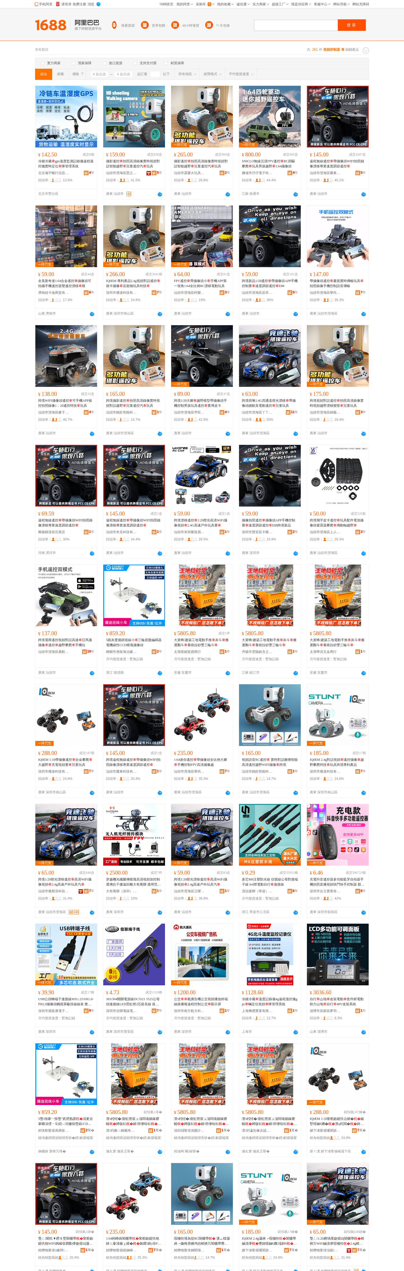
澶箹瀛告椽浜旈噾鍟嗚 (257, 1131)
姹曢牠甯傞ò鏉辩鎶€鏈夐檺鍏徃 (53, 1250)
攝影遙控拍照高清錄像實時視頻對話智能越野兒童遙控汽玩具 (133, 163)
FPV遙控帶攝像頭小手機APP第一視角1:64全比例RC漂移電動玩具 (200, 283)
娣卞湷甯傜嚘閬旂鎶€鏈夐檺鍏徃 (325, 1131)
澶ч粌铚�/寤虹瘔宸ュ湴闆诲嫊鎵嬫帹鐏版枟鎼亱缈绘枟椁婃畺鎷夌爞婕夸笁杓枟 (133, 1121)
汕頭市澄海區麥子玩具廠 (53, 412)
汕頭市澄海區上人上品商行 (325, 532)
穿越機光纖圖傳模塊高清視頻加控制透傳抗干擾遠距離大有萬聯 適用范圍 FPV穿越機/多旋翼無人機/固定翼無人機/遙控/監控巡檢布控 (133, 882)
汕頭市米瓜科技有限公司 (121, 532)
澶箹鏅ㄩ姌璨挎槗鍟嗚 (121, 1131)
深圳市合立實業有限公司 (325, 891)
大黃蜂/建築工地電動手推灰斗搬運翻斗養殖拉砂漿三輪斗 (201, 642)
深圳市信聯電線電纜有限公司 (121, 1011)
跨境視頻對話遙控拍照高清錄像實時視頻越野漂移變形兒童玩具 (337, 403)
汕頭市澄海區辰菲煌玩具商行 (257, 293)
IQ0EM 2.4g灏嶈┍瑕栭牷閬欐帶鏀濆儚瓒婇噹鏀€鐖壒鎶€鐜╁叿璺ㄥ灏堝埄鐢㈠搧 (269, 1241)
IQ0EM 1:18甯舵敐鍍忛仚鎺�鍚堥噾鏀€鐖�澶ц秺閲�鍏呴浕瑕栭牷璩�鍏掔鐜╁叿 (337, 1121)
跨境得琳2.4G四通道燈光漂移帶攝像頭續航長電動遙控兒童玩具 (269, 403)
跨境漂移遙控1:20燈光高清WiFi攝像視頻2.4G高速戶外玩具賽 (200, 522)
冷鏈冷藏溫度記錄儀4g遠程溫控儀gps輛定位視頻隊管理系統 (269, 1001)
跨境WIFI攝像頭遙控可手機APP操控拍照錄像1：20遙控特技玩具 (65, 403)
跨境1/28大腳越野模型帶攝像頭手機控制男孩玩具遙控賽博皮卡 (200, 403)
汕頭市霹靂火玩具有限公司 (189, 173)
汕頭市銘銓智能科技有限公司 (121, 412)
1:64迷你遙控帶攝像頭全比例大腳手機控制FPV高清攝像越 (200, 762)
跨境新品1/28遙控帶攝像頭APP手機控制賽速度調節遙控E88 (270, 283)
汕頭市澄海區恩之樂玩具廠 (121, 173)
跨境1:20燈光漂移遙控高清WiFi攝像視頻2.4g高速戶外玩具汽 (64, 881)
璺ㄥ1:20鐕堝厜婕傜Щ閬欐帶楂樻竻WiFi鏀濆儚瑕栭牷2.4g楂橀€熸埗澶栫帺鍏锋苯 (337, 1241)
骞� (90, 1130)
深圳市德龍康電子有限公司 (53, 1011)
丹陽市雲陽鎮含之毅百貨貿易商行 (257, 652)
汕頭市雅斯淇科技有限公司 (53, 891)
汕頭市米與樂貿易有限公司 (189, 532)
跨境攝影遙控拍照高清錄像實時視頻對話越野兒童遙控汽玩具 (133, 403)
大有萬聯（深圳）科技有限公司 (121, 891)
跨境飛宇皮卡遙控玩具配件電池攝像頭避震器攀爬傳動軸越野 (337, 522)
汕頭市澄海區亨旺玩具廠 (189, 412)
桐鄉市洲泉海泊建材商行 (121, 652)
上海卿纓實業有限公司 (257, 1011)
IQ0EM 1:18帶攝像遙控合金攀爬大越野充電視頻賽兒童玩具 (65, 762)
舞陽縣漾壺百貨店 (51, 532)
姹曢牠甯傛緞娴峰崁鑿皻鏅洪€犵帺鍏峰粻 (121, 1250)
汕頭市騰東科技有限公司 (121, 771)
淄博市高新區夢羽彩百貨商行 (325, 1011)
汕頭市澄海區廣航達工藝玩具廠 (53, 652)
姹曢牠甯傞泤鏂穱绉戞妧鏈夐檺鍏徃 (325, 1250)
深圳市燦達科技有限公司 (121, 293)
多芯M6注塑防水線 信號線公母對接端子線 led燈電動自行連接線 (270, 881)
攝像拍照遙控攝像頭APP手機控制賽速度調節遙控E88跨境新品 (268, 522)
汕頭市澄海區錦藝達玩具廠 (325, 412)
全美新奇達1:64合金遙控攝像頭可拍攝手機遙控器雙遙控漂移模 (64, 283)
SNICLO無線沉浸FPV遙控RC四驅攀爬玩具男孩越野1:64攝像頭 (268, 163)
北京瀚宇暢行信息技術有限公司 (53, 173)
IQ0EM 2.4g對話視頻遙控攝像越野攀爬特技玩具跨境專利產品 (337, 762)
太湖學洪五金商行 (323, 652)
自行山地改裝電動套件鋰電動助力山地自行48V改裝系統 (337, 1001)
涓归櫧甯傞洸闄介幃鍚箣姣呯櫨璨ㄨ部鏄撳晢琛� (189, 1131)
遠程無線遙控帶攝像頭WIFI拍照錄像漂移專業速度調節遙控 (337, 163)
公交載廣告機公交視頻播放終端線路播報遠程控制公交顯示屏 (201, 1001)
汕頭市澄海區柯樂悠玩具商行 (189, 293)
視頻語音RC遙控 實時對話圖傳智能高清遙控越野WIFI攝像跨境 (270, 762)
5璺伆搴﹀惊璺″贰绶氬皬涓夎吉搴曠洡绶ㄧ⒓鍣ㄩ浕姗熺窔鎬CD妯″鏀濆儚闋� (66, 1121)
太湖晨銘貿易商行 (187, 652)
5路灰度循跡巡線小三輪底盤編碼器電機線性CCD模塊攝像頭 (134, 642)
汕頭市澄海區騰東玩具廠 (325, 173)
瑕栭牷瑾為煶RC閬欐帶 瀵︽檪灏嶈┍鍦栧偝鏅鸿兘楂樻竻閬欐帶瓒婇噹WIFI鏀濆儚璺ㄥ (202, 1241)
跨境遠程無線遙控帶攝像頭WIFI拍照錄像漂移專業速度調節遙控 (133, 762)
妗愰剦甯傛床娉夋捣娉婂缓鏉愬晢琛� (53, 1131)
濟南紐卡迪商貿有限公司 (53, 293)
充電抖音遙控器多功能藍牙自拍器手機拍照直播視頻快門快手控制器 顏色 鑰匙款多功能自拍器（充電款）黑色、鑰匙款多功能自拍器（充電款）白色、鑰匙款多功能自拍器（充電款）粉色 (337, 882)
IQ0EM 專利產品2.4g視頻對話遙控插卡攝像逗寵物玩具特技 (133, 283)
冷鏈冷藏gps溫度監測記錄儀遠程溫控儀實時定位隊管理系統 (65, 163)
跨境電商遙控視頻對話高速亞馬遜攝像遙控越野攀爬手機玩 (65, 642)
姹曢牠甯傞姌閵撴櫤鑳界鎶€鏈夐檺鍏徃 (189, 1250)
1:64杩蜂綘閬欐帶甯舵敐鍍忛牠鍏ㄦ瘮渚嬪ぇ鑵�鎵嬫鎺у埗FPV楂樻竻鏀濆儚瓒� (133, 1241)
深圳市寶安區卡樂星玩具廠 (257, 532)
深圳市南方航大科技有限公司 (189, 1011)
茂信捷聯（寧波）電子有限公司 (257, 891)
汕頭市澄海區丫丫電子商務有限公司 (257, 412)
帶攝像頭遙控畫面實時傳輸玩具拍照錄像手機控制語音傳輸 (337, 283)
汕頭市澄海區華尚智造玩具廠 (325, 293)
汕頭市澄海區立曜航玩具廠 (189, 891)
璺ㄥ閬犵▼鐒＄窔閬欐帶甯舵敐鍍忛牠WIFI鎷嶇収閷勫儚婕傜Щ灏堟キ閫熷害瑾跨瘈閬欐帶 (65, 1241)
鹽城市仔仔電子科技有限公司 (257, 173)
